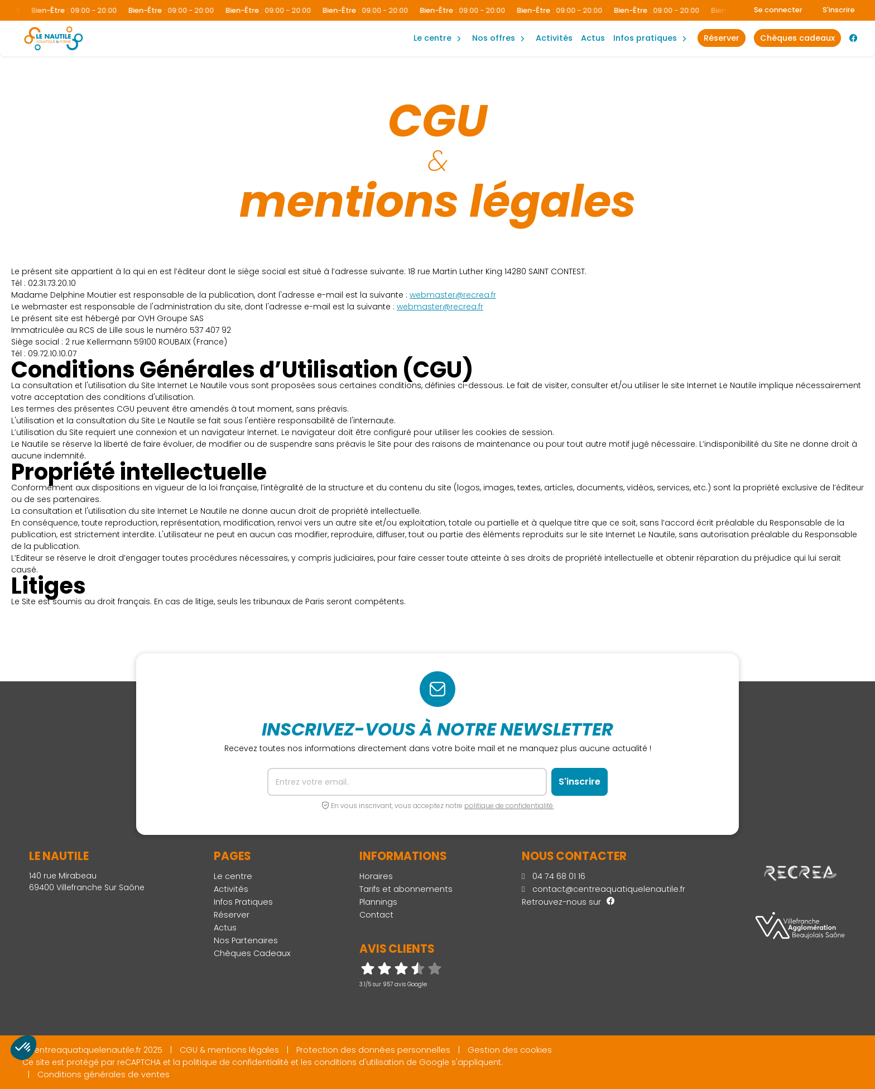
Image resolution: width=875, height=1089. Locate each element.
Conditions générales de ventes (103, 1074)
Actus (593, 38)
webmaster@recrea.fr (453, 294)
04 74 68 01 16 (553, 876)
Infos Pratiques (645, 38)
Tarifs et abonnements (406, 889)
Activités (554, 38)
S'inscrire (839, 10)
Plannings (378, 902)
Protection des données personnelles (373, 1049)
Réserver (231, 914)
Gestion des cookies (510, 1049)
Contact (376, 914)
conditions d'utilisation (359, 1062)
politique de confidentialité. (509, 805)
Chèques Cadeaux (252, 953)
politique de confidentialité (235, 1062)
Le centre (233, 876)
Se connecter (778, 10)
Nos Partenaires (246, 940)
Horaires (376, 876)
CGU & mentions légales (229, 1049)
